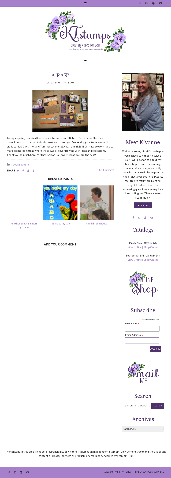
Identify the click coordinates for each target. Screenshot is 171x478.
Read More (143, 205)
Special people (20, 164)
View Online (135, 247)
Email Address (134, 335)
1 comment (106, 169)
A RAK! (60, 75)
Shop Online (151, 247)
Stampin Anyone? (121, 471)
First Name (132, 323)
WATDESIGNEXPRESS (153, 471)
